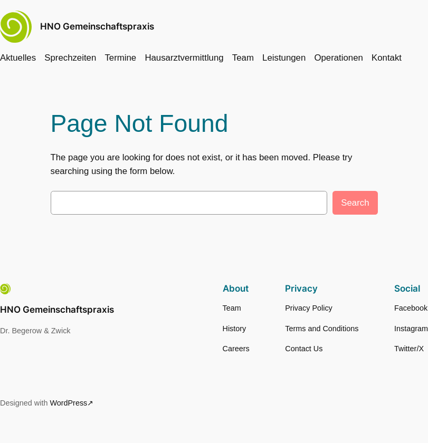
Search (355, 203)
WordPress (68, 403)
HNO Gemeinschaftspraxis (97, 26)
